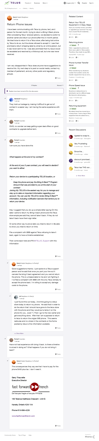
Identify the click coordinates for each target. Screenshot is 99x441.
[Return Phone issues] (17, 101)
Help (30, 435)
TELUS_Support (42, 241)
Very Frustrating (80, 144)
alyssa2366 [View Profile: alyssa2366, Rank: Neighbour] (72, 54)
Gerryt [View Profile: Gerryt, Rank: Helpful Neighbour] (15, 17)
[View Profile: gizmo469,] (71, 161)
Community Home (10, 435)
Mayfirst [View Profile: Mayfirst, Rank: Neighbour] (71, 118)
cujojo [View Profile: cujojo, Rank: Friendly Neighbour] (71, 97)
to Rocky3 (35, 263)
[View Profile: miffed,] (71, 153)
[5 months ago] (79, 77)
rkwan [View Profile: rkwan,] (86, 170)
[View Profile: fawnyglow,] (71, 137)
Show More (18, 333)
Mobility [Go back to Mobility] (25, 8)
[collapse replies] (5, 98)
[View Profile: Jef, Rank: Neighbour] (16, 297)
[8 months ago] (77, 98)
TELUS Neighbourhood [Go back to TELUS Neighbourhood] (11, 8)
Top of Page (22, 435)
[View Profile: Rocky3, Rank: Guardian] (11, 122)
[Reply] (58, 78)
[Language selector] (69, 3)
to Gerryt (31, 296)
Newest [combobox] (60, 85)
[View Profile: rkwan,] (71, 169)
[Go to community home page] (13, 3)
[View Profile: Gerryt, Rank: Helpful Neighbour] (9, 18)
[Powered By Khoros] (89, 436)
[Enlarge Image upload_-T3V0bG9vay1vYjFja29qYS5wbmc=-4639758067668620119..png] (36, 387)
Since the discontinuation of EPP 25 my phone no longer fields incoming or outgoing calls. (83, 151)
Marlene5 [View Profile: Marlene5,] (87, 146)
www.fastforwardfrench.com (23, 416)
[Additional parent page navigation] (20, 8)
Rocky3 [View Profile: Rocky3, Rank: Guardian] (16, 121)
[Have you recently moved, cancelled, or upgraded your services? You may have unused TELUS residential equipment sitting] (80, 29)
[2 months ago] (78, 138)
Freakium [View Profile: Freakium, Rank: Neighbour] (72, 77)
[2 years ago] (78, 118)
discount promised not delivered (82, 159)
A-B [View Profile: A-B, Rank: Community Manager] (70, 34)
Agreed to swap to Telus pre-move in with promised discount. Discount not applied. (82, 136)
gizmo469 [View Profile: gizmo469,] (87, 162)
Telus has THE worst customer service (82, 167)
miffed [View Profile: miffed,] (86, 154)
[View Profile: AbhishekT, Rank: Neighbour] (11, 100)
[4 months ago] (76, 34)
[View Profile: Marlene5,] (71, 145)
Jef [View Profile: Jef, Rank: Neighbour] (20, 296)
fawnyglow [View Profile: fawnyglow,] (87, 138)
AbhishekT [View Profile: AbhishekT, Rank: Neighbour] (17, 99)
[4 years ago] (80, 54)
